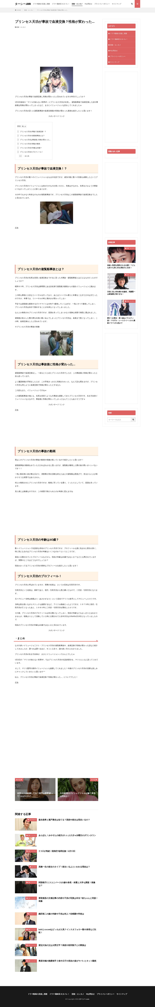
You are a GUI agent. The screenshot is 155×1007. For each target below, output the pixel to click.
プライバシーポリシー (102, 4)
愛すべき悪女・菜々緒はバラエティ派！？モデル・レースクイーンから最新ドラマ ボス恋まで (121, 320)
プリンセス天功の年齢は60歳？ (29, 147)
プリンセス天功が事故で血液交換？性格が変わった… (52, 10)
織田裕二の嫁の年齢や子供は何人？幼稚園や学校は (61, 914)
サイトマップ (116, 4)
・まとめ (24, 155)
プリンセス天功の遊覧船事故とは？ (31, 135)
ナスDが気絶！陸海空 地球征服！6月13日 (57, 851)
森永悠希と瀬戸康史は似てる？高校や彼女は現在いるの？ (64, 819)
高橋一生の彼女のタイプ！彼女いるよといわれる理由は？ (64, 866)
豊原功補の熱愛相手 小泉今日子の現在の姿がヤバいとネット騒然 (67, 961)
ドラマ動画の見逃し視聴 (41, 4)
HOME (19, 10)
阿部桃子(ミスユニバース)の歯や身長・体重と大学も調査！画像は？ (67, 884)
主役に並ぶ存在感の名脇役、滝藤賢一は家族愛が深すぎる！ (121, 293)
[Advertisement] (56, 44)
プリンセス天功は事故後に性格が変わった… (33, 139)
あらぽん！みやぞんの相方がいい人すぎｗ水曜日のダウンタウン (67, 835)
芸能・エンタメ (77, 4)
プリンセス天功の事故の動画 (28, 143)
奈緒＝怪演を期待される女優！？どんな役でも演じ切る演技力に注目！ (121, 266)
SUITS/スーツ (32, 913)
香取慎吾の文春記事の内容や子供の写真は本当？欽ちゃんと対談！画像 (68, 899)
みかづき (33, 866)
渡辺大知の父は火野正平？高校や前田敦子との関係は (62, 945)
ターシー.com (23, 4)
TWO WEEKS (32, 819)
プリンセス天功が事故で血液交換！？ (31, 131)
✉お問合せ (88, 4)
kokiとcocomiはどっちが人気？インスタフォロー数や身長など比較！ (67, 931)
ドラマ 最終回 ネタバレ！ (61, 4)
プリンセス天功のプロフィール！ (30, 151)
